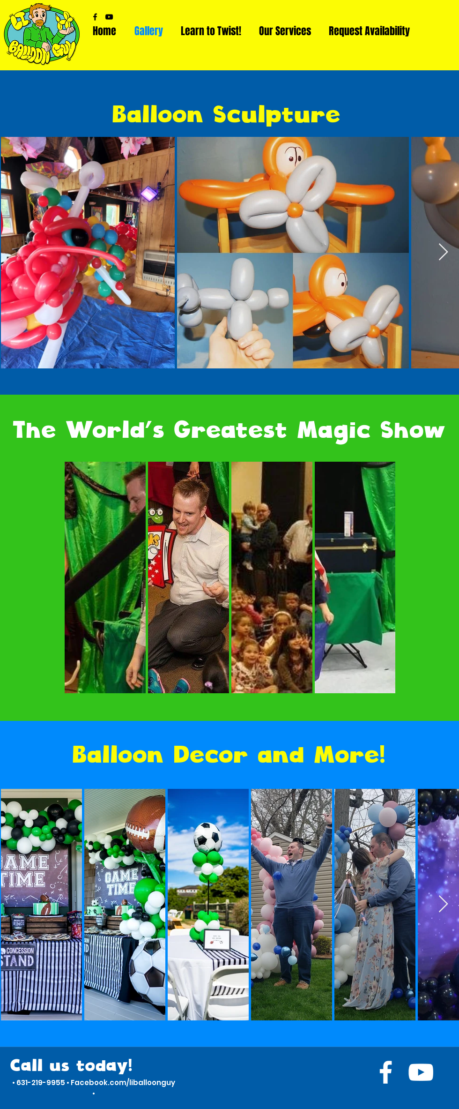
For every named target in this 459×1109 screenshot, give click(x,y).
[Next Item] (443, 252)
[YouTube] (109, 17)
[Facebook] (95, 17)
